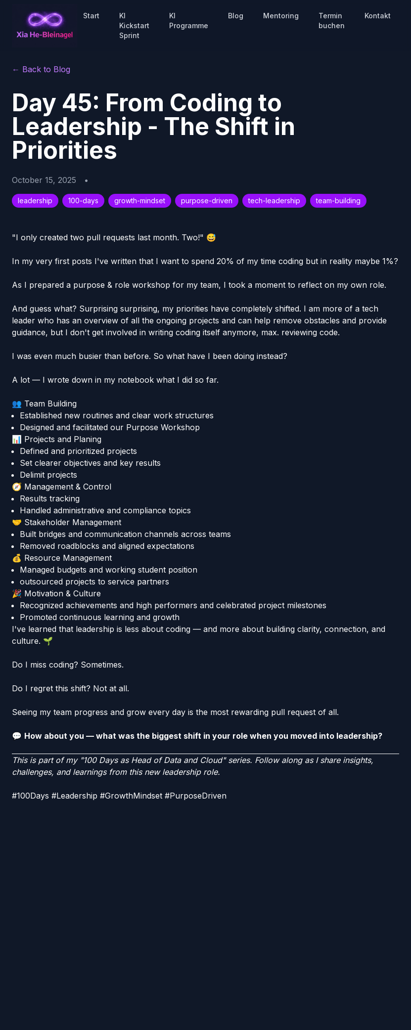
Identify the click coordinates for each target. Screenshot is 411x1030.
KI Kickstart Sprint (134, 25)
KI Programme (188, 20)
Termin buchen (332, 20)
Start (91, 15)
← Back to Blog (41, 69)
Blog (235, 15)
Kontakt (378, 15)
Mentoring (281, 15)
